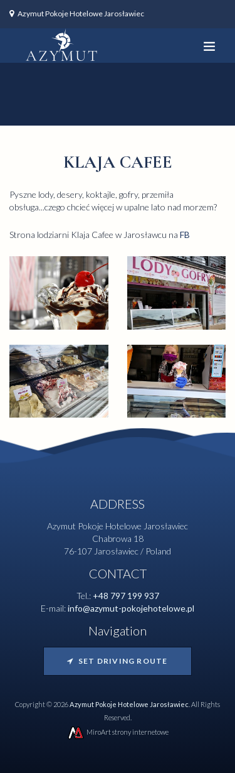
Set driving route (117, 661)
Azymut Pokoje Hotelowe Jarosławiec (81, 13)
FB (185, 234)
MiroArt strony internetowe (117, 732)
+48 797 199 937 (126, 595)
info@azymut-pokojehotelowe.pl (131, 608)
